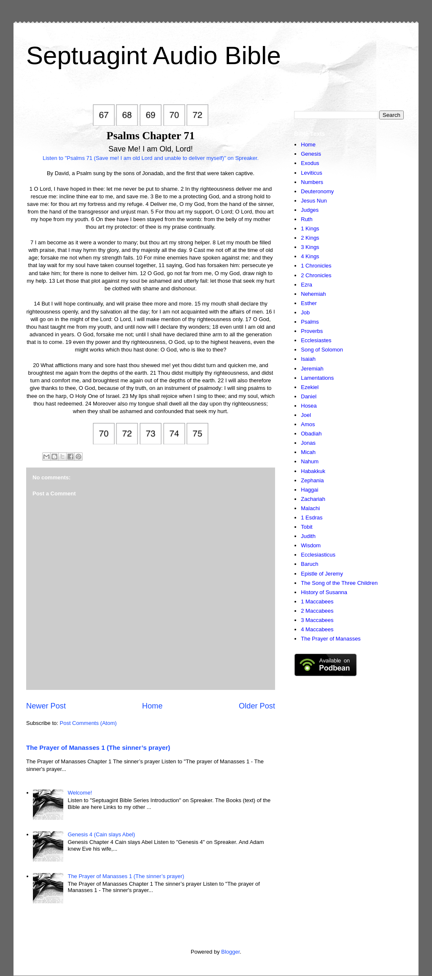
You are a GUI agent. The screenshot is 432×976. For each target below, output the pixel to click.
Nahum (310, 461)
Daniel (308, 396)
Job (305, 312)
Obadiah (311, 433)
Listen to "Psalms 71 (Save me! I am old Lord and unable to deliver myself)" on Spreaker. (151, 158)
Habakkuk (313, 471)
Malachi (310, 508)
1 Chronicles (316, 265)
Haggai (309, 490)
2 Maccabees (317, 611)
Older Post (257, 706)
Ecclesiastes (316, 340)
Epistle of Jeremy (322, 573)
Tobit (306, 527)
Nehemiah (313, 294)
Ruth (306, 219)
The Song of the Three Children (339, 583)
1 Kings (310, 228)
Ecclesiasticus (318, 555)
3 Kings (310, 247)
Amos (308, 424)
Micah (308, 452)
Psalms (310, 322)
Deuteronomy (317, 191)
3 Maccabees (317, 620)
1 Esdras (311, 517)
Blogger (230, 952)
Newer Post (46, 706)
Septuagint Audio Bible (153, 55)
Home (152, 706)
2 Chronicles (316, 275)
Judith (308, 536)
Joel (306, 415)
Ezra (306, 284)
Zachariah (313, 499)
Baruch (309, 564)
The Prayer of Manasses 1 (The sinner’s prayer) (98, 747)
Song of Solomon (322, 349)
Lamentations (317, 378)
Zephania (312, 480)
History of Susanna (324, 592)
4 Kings (310, 256)
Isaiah (308, 359)
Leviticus (311, 173)
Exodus (310, 163)
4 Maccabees (317, 629)
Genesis (311, 154)
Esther (309, 303)
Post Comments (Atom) (88, 723)
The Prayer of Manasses (331, 638)
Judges (310, 210)
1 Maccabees (317, 601)
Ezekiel (310, 387)
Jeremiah (312, 368)
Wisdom (311, 545)
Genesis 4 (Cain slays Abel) (101, 834)
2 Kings (310, 238)
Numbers (312, 182)
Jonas (308, 443)
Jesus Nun (314, 200)
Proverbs (312, 331)
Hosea (309, 406)
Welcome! (80, 792)
